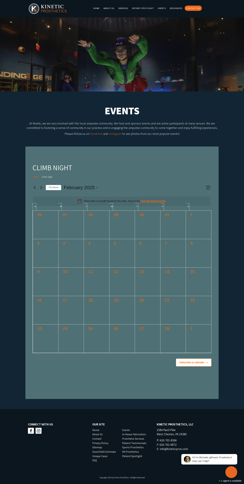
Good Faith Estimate (104, 452)
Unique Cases (100, 456)
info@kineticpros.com (174, 449)
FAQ (94, 460)
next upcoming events (153, 201)
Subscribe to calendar (191, 362)
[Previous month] (35, 188)
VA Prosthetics (130, 452)
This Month (53, 187)
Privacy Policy (100, 443)
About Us (109, 8)
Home (96, 8)
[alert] (122, 201)
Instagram (115, 134)
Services (123, 8)
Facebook (96, 134)
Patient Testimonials (134, 443)
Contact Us (193, 8)
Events (162, 8)
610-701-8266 (168, 440)
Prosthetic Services (133, 438)
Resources (176, 8)
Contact (96, 438)
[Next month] (41, 188)
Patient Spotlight (143, 8)
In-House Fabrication (134, 434)
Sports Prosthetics (133, 447)
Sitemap (97, 447)
